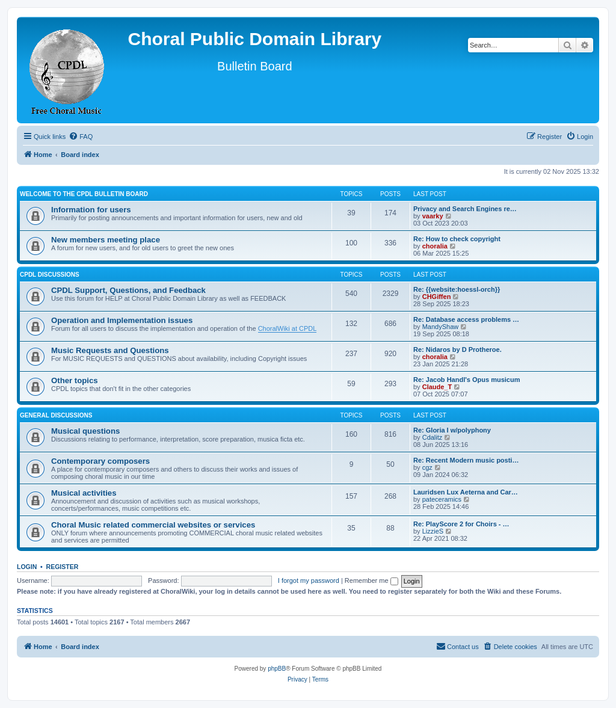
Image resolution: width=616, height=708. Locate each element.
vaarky (432, 216)
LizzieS (432, 531)
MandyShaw (440, 326)
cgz (427, 467)
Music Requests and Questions (110, 350)
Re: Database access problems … (466, 319)
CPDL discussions (49, 274)
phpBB (277, 668)
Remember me (371, 580)
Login (27, 566)
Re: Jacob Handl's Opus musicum (466, 379)
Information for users (91, 209)
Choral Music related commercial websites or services (153, 524)
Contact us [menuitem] (457, 646)
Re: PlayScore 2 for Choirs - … (461, 524)
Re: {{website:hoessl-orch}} (456, 289)
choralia (435, 246)
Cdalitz (432, 437)
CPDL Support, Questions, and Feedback (128, 290)
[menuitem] (81, 136)
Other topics (74, 380)
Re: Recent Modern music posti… (466, 460)
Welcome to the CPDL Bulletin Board (84, 194)
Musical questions (85, 431)
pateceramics (441, 499)
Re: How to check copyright (456, 238)
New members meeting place (105, 239)
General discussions (56, 415)
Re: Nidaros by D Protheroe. (457, 349)
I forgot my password (308, 580)
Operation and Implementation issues (121, 320)
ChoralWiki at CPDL (287, 328)
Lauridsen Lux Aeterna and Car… (465, 492)
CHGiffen (436, 296)
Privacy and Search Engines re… (465, 208)
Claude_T (437, 386)
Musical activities (83, 492)
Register (62, 566)
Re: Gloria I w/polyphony (452, 430)
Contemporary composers (100, 461)
